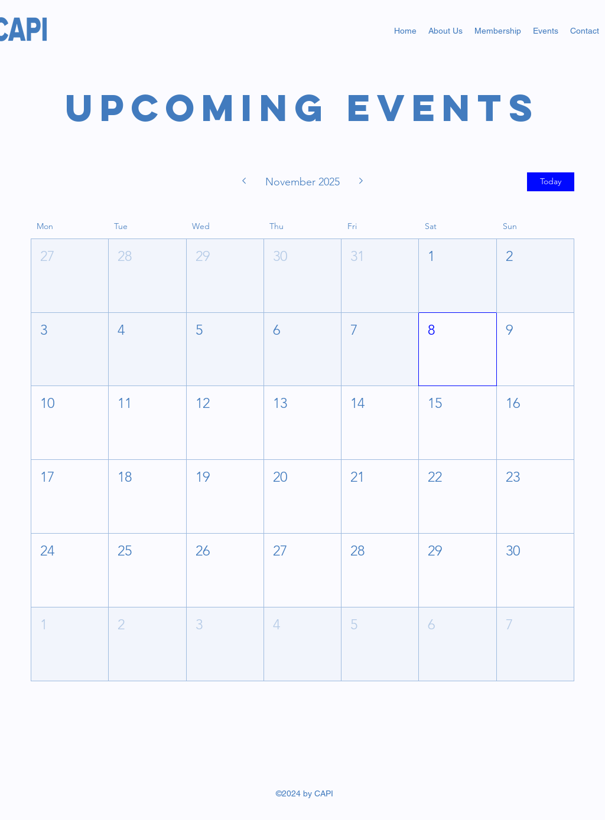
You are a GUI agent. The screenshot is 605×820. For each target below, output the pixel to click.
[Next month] (361, 181)
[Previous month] (244, 181)
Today (550, 181)
